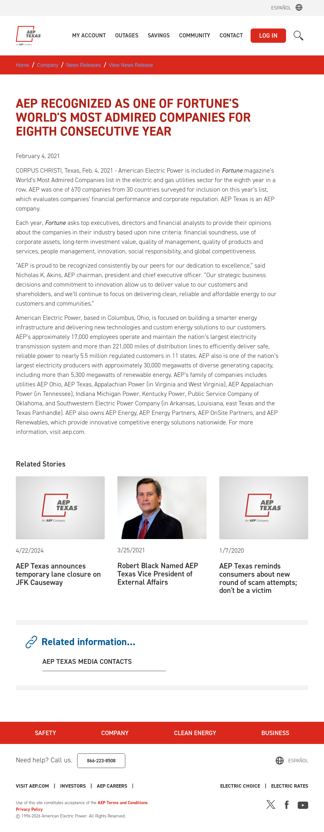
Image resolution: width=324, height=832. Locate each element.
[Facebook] (286, 804)
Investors (73, 786)
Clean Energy (195, 733)
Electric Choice (240, 786)
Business (275, 733)
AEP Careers (112, 786)
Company (114, 733)
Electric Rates (289, 786)
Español (281, 7)
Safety (45, 733)
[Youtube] (303, 804)
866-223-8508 (101, 760)
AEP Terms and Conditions (123, 803)
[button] (89, 35)
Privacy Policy (29, 809)
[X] (271, 804)
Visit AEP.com (32, 786)
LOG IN (268, 35)
